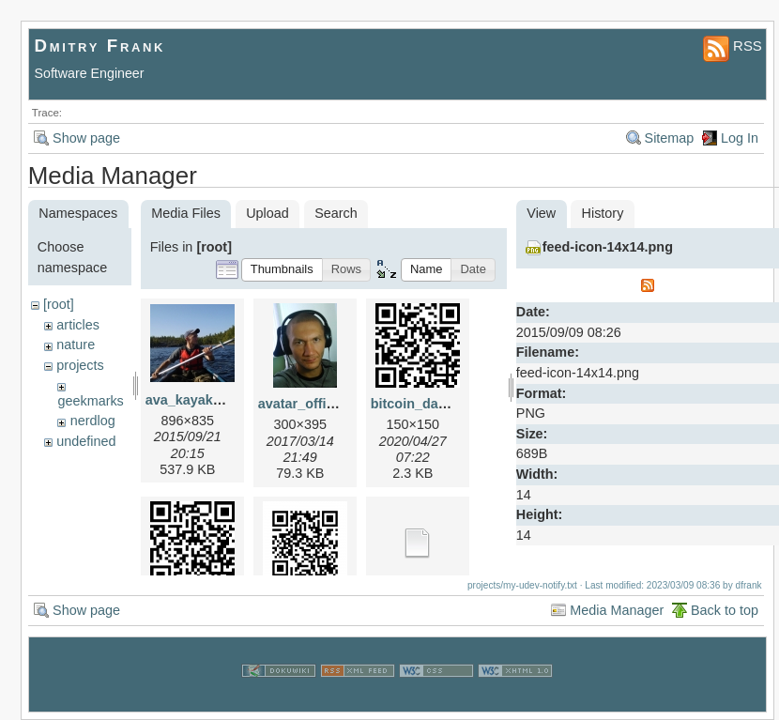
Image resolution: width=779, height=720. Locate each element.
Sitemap (670, 138)
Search (336, 213)
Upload (267, 213)
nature (75, 344)
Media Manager (617, 610)
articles (77, 324)
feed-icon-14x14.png (607, 246)
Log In (739, 138)
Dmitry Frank (100, 45)
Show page (86, 138)
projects (79, 365)
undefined (85, 441)
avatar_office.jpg (311, 403)
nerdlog (92, 420)
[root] (58, 304)
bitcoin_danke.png (430, 403)
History (603, 213)
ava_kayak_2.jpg (198, 399)
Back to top (724, 610)
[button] (282, 270)
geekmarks (90, 400)
